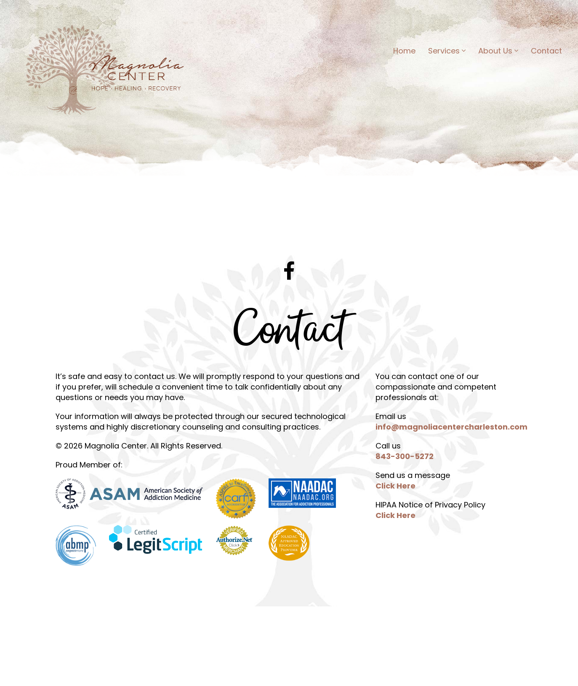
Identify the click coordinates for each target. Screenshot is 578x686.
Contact (545, 52)
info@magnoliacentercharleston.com (451, 427)
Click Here (396, 485)
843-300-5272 (405, 456)
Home (403, 52)
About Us (497, 52)
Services (446, 52)
